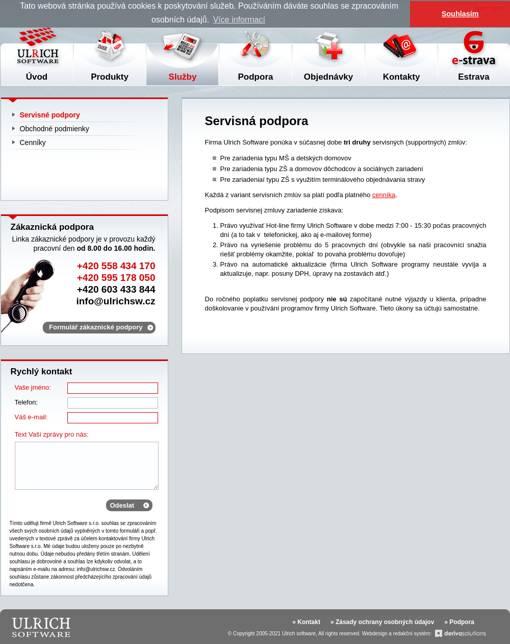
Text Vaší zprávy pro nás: (52, 434)
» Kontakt (306, 622)
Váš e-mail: (31, 417)
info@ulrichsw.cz (115, 301)
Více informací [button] (239, 19)
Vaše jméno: (33, 387)
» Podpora (459, 622)
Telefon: (26, 402)
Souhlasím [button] (460, 14)
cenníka (384, 195)
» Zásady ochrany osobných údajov (382, 622)
